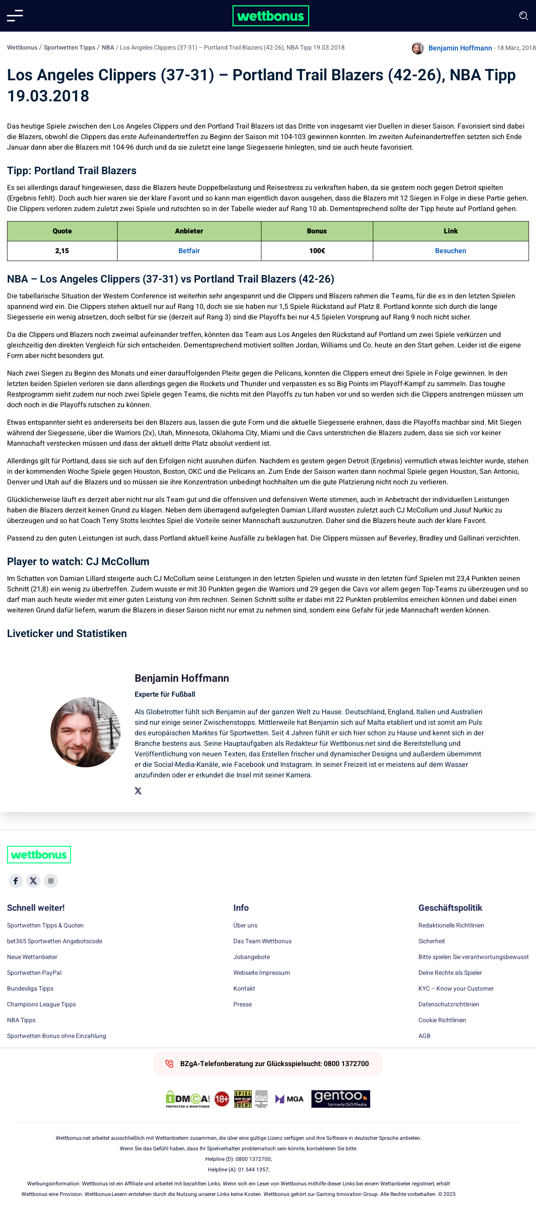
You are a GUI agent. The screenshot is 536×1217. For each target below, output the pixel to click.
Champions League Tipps (41, 1004)
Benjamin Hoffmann (460, 48)
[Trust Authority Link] (261, 1099)
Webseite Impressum (261, 973)
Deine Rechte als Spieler (450, 973)
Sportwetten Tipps (69, 47)
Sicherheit (431, 941)
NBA (108, 47)
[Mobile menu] (15, 16)
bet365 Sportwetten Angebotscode (54, 941)
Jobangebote (251, 957)
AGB (424, 1036)
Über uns (245, 925)
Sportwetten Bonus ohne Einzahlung (56, 1036)
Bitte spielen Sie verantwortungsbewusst (473, 957)
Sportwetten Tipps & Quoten (45, 925)
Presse (242, 1004)
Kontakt (244, 988)
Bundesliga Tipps (30, 988)
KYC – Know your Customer (456, 988)
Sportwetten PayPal (34, 973)
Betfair (189, 251)
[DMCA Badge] (188, 1099)
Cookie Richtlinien (442, 1020)
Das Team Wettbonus (262, 941)
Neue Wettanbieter (32, 957)
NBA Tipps (21, 1020)
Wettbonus (22, 47)
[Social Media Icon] (16, 881)
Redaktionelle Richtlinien (451, 925)
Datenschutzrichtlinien (448, 1004)
